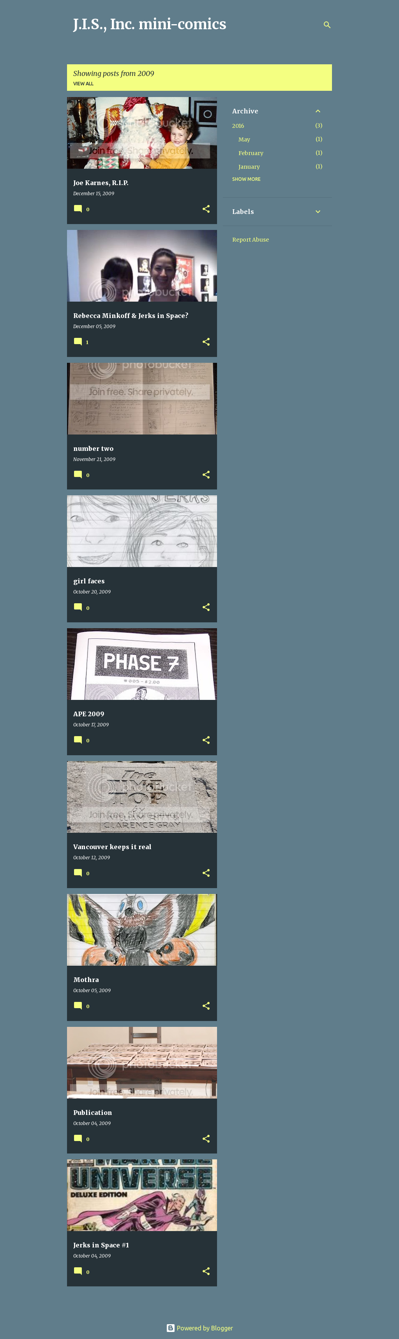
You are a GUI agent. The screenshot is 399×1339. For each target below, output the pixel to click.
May (244, 139)
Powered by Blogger (199, 1328)
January (249, 166)
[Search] (327, 25)
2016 (238, 125)
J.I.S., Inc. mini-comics (149, 24)
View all (83, 83)
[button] (206, 209)
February (250, 153)
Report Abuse (250, 239)
